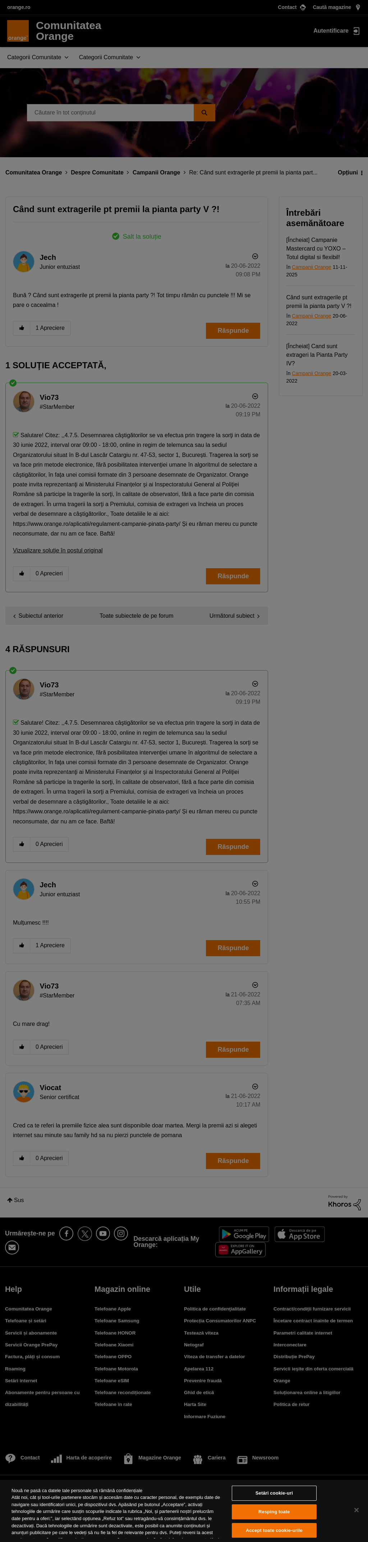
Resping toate (274, 1511)
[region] (184, 1511)
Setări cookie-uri (274, 1493)
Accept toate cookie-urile (274, 1530)
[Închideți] (356, 1510)
